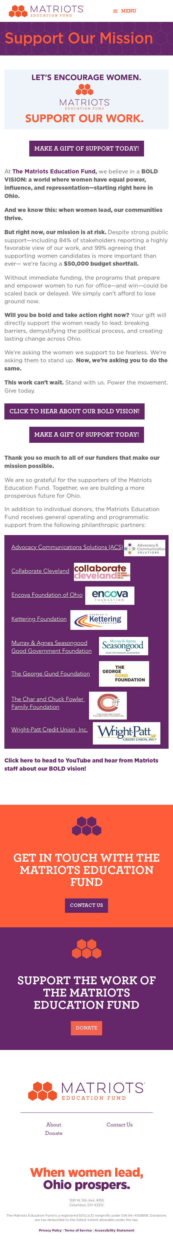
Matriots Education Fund (46, 11)
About (53, 1125)
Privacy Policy (50, 1230)
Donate (86, 1028)
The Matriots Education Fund (53, 171)
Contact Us (86, 905)
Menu (128, 11)
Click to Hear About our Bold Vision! (74, 411)
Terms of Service (78, 1230)
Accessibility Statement (114, 1230)
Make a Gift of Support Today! (86, 148)
